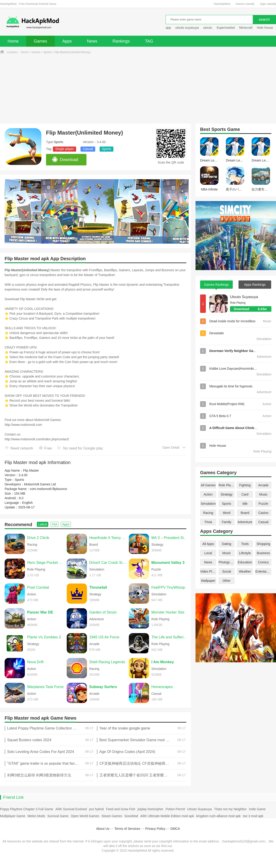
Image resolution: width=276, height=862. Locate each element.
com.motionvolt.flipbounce (48, 489)
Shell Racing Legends (107, 662)
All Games (208, 485)
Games (40, 41)
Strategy (227, 494)
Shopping (263, 544)
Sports (47, 52)
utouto (207, 27)
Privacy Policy (155, 828)
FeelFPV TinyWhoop (168, 587)
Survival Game (58, 816)
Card (245, 494)
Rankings (121, 41)
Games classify (245, 4)
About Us (102, 828)
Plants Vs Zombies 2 (44, 637)
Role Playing (226, 485)
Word (226, 513)
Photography (226, 562)
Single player (64, 149)
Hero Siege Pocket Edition (45, 563)
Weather (245, 571)
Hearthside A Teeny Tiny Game (107, 538)
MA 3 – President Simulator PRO (170, 538)
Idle (245, 503)
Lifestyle (245, 553)
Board (245, 513)
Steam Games (111, 816)
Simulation (208, 503)
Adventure (245, 522)
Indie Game (257, 809)
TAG (149, 41)
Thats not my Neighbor (230, 809)
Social (226, 571)
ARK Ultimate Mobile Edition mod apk (167, 816)
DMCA (175, 828)
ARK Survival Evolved (71, 809)
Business (263, 553)
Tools (245, 544)
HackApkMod (222, 4)
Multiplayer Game (12, 816)
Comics (263, 562)
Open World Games (85, 816)
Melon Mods (36, 816)
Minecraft (246, 27)
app (168, 27)
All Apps (208, 544)
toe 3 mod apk (253, 816)
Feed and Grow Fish (120, 809)
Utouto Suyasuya (244, 297)
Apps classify (268, 4)
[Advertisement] (138, 89)
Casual (88, 149)
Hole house (265, 27)
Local (208, 553)
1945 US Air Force (104, 637)
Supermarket (225, 27)
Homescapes (162, 687)
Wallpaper (208, 580)
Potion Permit (175, 809)
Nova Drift (35, 662)
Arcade (263, 485)
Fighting (245, 485)
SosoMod (131, 816)
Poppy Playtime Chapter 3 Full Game (26, 809)
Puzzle (263, 503)
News (92, 41)
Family (226, 522)
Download (65, 159)
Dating (226, 544)
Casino (263, 513)
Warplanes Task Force (45, 687)
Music (263, 494)
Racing (208, 513)
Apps (67, 41)
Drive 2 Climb (38, 538)
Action (208, 494)
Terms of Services (127, 828)
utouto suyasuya (187, 27)
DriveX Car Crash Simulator (107, 563)
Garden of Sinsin (103, 612)
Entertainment (263, 571)
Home (13, 41)
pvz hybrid (96, 809)
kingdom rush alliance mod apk (218, 816)
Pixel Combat (38, 587)
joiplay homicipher (150, 809)
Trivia (208, 522)
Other (226, 580)
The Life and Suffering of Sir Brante (170, 637)
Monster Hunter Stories (170, 612)
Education (245, 562)
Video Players (208, 571)
